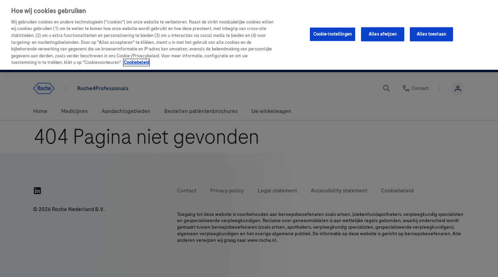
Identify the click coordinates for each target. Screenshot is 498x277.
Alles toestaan (431, 34)
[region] (249, 35)
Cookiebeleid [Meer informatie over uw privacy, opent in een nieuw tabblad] (136, 62)
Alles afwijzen (383, 34)
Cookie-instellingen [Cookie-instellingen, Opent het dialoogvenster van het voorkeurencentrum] (332, 34)
